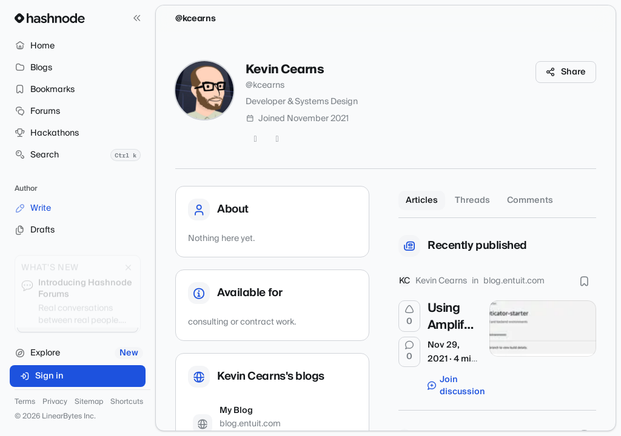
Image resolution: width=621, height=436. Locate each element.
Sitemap (89, 402)
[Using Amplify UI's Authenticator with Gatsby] (542, 328)
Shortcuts (126, 402)
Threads (472, 200)
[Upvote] (409, 316)
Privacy (54, 402)
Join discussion (453, 386)
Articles (422, 200)
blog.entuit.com (514, 281)
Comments (530, 200)
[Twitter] (255, 139)
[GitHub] (277, 139)
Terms (25, 402)
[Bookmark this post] (584, 281)
